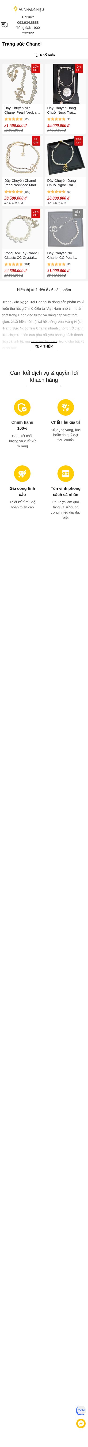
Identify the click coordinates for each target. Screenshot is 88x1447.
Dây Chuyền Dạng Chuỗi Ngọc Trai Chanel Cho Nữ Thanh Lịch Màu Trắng (65, 110)
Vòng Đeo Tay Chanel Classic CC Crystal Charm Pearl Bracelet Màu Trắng (21, 255)
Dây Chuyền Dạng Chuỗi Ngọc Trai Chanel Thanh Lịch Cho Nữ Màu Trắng (62, 182)
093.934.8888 (28, 22)
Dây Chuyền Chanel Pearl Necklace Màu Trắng (20, 182)
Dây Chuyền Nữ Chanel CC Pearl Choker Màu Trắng (61, 255)
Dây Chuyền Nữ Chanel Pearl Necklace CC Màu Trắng (22, 110)
